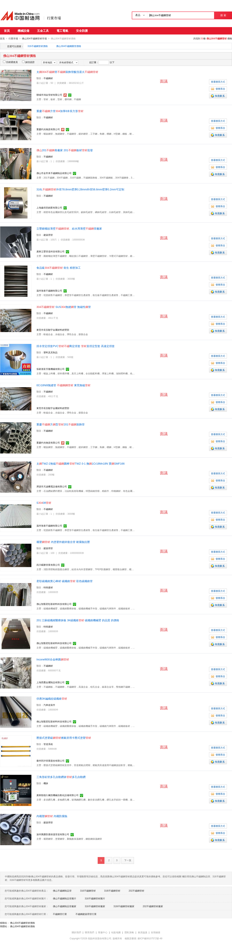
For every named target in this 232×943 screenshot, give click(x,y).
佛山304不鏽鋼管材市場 (34, 38)
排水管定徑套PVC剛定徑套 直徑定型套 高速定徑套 (75, 345)
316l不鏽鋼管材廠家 (123, 906)
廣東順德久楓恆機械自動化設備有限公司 (57, 795)
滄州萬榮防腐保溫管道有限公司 (52, 834)
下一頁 (127, 860)
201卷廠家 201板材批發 (64, 150)
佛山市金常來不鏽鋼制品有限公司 (54, 173)
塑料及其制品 (50, 352)
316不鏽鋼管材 (88, 890)
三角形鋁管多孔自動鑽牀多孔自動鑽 (61, 776)
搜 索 (223, 15)
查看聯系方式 (218, 81)
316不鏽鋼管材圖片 (95, 898)
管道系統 (48, 744)
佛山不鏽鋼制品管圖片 (64, 898)
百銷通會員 (10, 62)
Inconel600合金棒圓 (52, 659)
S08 (43, 502)
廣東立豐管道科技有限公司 (50, 251)
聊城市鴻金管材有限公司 (49, 94)
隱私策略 (129, 932)
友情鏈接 (155, 932)
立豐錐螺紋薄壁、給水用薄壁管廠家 (69, 228)
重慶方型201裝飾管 (60, 424)
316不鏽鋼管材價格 (37, 46)
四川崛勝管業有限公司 (48, 564)
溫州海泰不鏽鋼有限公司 (49, 290)
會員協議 (142, 932)
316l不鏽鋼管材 (112, 890)
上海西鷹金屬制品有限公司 (50, 682)
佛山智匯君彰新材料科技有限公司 (54, 604)
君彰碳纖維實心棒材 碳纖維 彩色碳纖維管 (64, 580)
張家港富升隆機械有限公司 (50, 369)
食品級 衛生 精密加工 (58, 267)
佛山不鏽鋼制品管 (62, 890)
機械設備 (23, 30)
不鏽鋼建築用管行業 (86, 914)
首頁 (7, 30)
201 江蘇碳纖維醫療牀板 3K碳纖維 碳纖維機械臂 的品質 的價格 (77, 620)
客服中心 (102, 932)
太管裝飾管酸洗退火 (67, 71)
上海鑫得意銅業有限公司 (49, 207)
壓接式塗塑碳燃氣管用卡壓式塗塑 (63, 737)
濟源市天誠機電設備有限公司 (51, 486)
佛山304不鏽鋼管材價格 (22, 922)
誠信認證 (28, 62)
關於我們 (76, 932)
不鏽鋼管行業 (60, 914)
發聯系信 (218, 88)
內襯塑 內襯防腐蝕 (51, 816)
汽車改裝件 (49, 704)
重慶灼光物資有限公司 (48, 129)
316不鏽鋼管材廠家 (95, 906)
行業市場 (54, 18)
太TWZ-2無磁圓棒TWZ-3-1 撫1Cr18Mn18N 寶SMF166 (80, 463)
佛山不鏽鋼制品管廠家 (64, 906)
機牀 (45, 783)
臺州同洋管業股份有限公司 (50, 760)
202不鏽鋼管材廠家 (153, 906)
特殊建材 (48, 587)
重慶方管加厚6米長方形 (59, 110)
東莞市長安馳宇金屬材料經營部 (52, 329)
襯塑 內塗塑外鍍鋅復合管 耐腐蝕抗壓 (63, 541)
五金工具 (43, 30)
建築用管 (48, 234)
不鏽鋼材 (48, 78)
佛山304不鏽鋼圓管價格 (68, 46)
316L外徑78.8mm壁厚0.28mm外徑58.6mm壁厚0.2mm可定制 (80, 189)
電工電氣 (62, 30)
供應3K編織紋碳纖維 (51, 698)
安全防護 (82, 30)
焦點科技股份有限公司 (99, 938)
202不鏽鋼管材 (136, 890)
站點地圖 (116, 932)
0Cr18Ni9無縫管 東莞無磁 (63, 385)
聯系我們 (89, 932)
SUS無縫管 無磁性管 (63, 306)
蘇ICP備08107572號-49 (150, 938)
